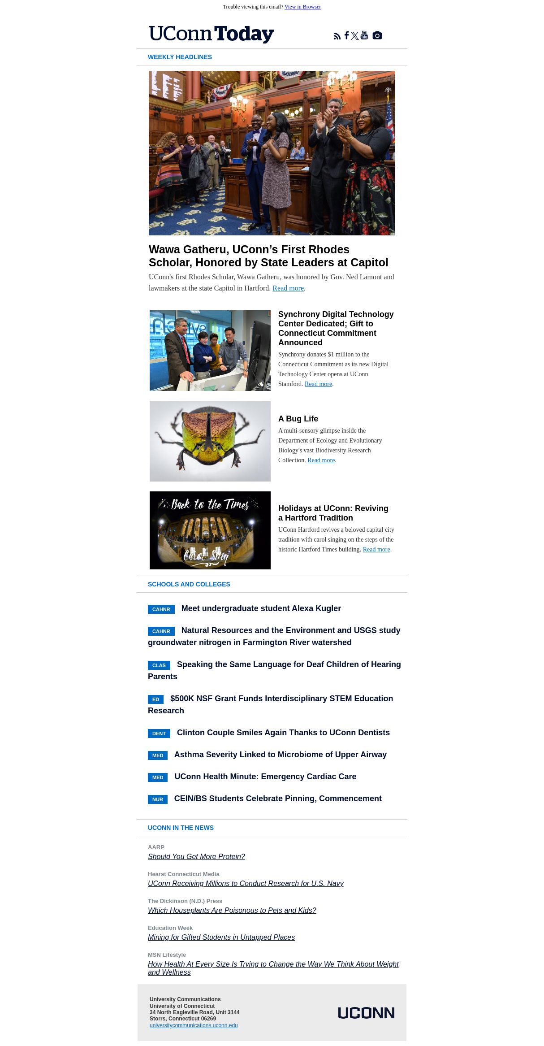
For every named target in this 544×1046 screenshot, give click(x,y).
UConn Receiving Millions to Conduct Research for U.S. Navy (246, 883)
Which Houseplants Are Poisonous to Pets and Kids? (232, 910)
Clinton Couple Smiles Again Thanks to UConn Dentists (283, 732)
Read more (288, 288)
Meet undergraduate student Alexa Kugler (261, 608)
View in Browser (303, 7)
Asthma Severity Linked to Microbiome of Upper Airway (280, 754)
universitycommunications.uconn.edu (194, 1025)
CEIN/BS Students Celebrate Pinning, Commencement (278, 798)
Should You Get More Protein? (196, 856)
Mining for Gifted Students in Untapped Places (221, 937)
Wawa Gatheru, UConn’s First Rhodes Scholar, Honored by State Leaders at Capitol (269, 256)
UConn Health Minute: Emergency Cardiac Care (265, 776)
